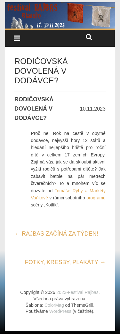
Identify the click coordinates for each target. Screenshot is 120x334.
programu (96, 197)
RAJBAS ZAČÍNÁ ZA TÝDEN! (56, 233)
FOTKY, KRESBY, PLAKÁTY (65, 262)
